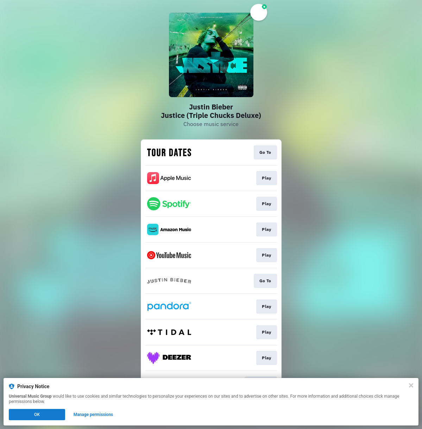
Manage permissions (93, 414)
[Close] (411, 385)
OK (37, 414)
